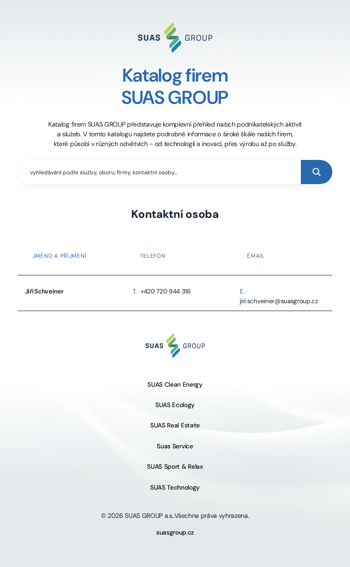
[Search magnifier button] (316, 172)
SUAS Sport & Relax (175, 467)
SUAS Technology (175, 487)
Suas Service (175, 446)
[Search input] (164, 172)
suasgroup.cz (175, 532)
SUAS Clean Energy (175, 385)
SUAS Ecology (175, 405)
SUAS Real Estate (175, 425)
